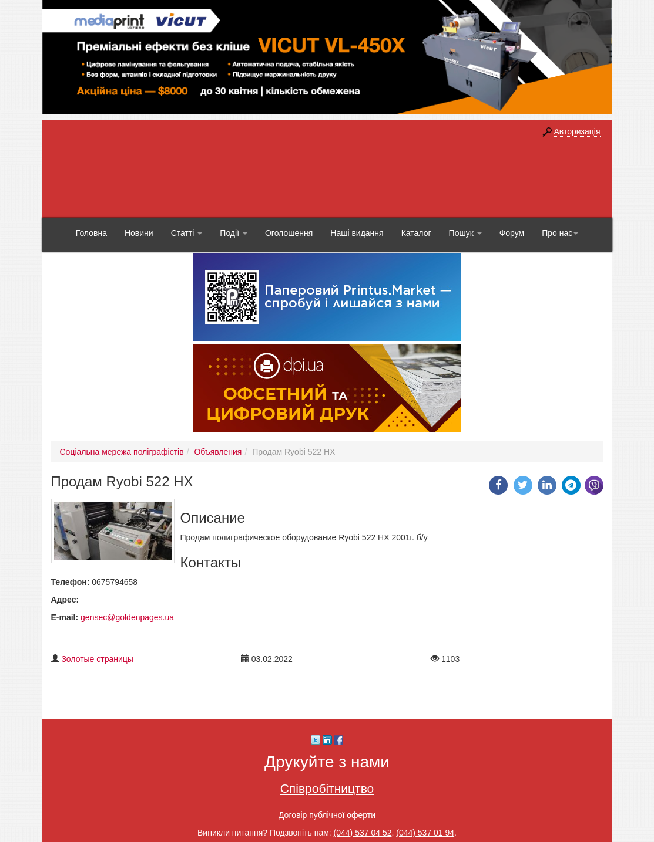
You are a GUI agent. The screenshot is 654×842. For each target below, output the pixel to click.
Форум (512, 233)
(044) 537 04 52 (363, 832)
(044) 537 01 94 (425, 832)
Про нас (560, 233)
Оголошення (289, 233)
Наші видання (356, 233)
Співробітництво (327, 788)
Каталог (416, 233)
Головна (91, 233)
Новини (139, 233)
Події (233, 233)
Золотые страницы (97, 659)
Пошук (465, 233)
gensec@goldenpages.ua (127, 617)
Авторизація (577, 131)
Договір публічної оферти (327, 815)
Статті (187, 233)
